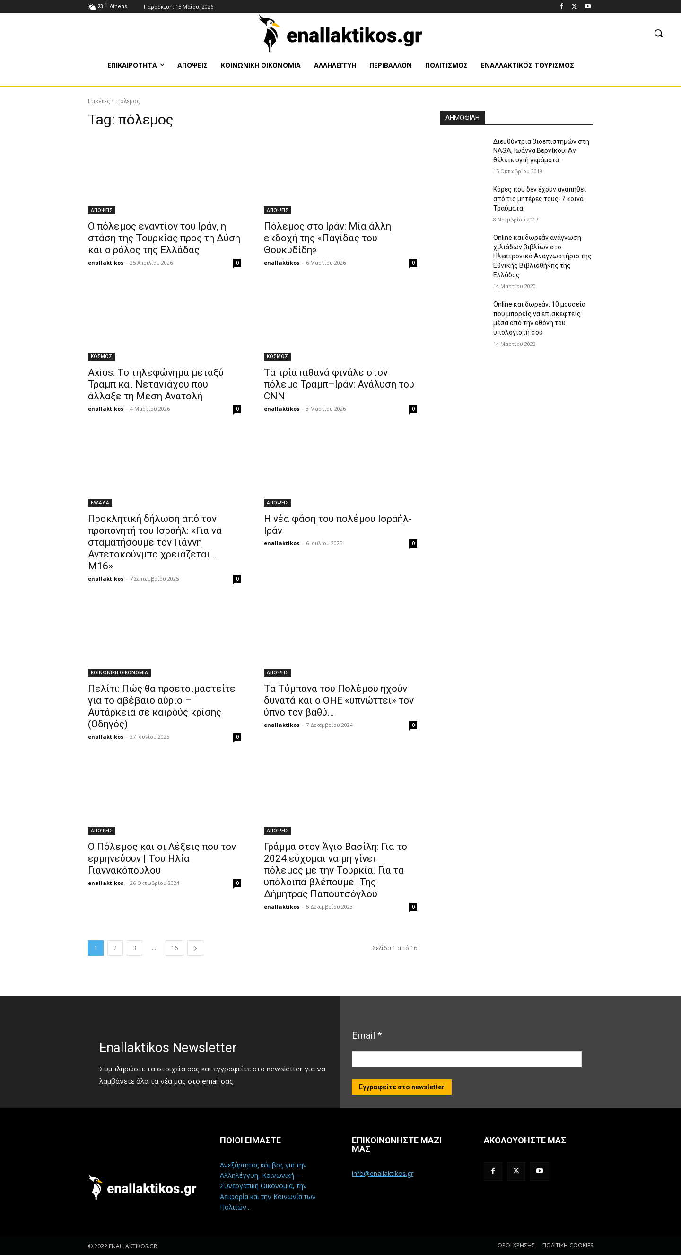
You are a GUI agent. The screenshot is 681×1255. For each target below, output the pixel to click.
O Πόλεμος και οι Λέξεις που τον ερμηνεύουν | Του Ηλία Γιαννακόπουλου (162, 858)
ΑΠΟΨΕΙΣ (102, 210)
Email (367, 1035)
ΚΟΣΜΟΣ (101, 356)
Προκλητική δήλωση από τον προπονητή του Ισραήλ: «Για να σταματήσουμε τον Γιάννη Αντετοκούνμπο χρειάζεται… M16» (155, 542)
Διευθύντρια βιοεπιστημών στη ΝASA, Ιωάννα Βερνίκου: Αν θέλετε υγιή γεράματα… (541, 151)
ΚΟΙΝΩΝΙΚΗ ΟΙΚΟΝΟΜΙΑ (119, 672)
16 (174, 948)
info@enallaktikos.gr (382, 1173)
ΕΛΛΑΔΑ (100, 502)
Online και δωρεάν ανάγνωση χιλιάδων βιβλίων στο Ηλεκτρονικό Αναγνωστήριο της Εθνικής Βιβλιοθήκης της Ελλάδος (542, 256)
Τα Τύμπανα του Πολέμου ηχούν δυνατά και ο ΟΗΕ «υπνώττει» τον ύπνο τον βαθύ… (339, 700)
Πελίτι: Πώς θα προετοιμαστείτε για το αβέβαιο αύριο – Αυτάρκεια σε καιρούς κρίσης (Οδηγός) (162, 706)
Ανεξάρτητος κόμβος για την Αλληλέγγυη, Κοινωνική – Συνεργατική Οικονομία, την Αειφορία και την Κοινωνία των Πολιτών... (268, 1186)
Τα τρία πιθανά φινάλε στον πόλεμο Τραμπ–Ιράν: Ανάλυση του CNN (339, 384)
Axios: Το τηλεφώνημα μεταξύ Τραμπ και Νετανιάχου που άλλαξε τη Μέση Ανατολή (156, 384)
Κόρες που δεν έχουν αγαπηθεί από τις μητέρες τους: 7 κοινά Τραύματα (539, 199)
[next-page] (195, 948)
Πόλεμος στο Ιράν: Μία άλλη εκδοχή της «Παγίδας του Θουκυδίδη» (327, 238)
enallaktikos (105, 262)
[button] (658, 33)
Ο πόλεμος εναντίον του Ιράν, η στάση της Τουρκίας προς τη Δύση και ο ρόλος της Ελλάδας (164, 238)
